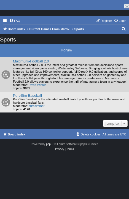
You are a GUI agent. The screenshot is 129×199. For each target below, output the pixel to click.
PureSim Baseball (27, 95)
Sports (8, 39)
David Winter (37, 85)
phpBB (50, 144)
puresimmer (36, 106)
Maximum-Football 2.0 (31, 61)
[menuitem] (14, 20)
